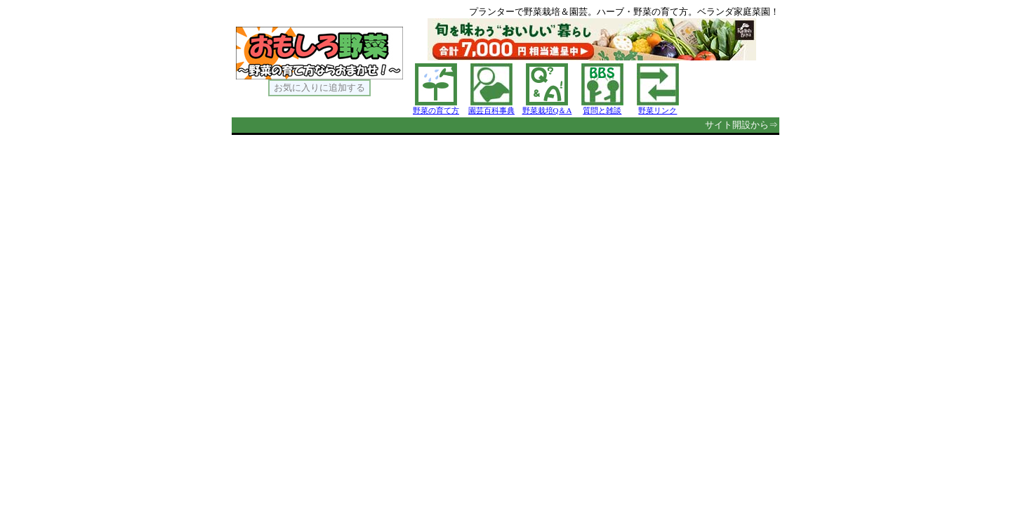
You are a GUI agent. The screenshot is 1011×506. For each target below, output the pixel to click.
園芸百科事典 (491, 110)
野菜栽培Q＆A (547, 110)
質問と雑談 (602, 110)
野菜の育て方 (436, 110)
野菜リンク (657, 110)
